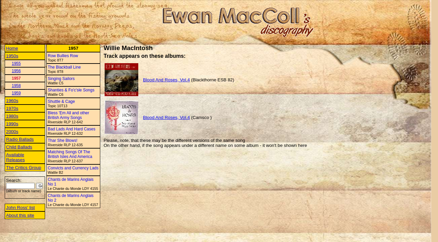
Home (12, 48)
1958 (16, 85)
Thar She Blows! (62, 140)
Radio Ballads (20, 139)
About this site (20, 215)
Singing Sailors (61, 78)
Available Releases (15, 157)
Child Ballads (19, 147)
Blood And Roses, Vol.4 (166, 79)
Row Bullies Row (63, 55)
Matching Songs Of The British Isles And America (70, 154)
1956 (16, 71)
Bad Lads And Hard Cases (71, 129)
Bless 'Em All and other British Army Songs (68, 115)
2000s (12, 131)
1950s (12, 55)
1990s (12, 123)
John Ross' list (20, 207)
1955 (16, 63)
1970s (12, 108)
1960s (12, 100)
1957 (16, 78)
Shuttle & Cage (61, 101)
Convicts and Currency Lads (73, 168)
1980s (12, 116)
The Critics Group (23, 167)
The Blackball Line (64, 67)
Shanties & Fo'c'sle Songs (71, 90)
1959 (16, 93)
